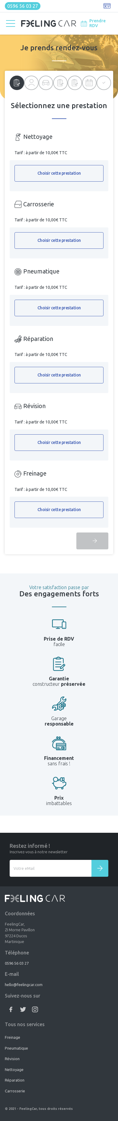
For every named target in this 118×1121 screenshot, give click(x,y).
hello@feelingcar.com (24, 984)
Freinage (12, 1037)
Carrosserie (15, 1091)
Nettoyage (14, 1069)
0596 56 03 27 (22, 6)
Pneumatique (16, 1048)
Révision (12, 1059)
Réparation (14, 1080)
